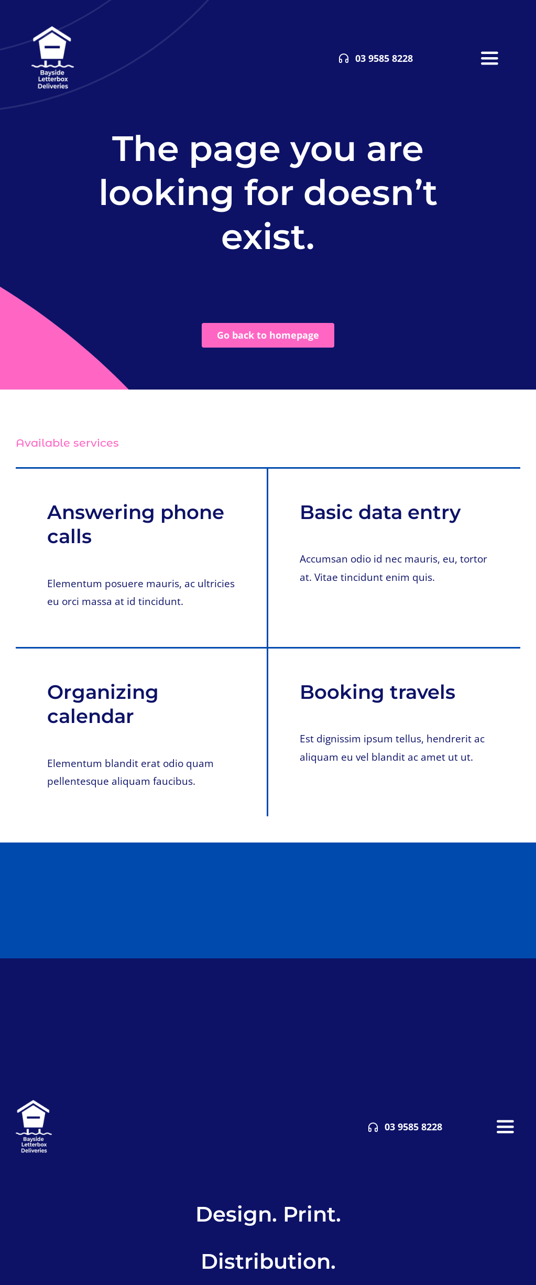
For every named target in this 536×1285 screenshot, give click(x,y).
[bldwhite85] (52, 31)
